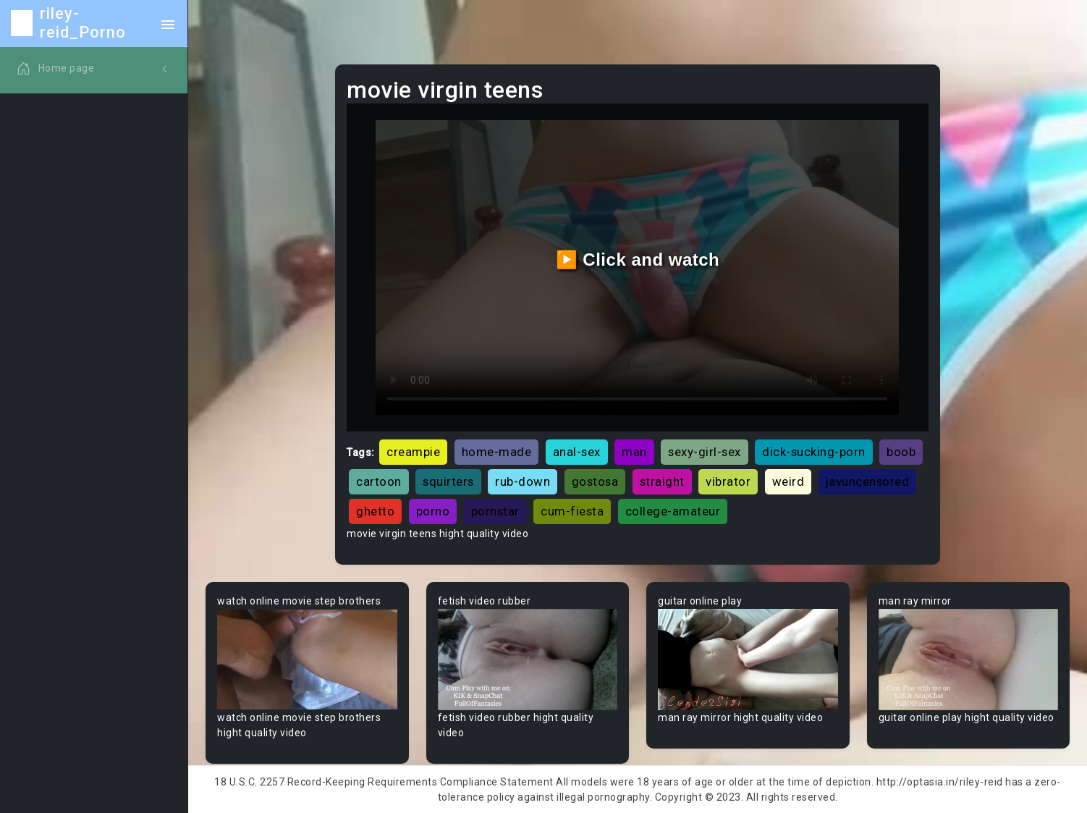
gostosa (595, 481)
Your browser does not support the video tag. (307, 659)
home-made (497, 452)
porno (433, 511)
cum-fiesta (572, 511)
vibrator (728, 481)
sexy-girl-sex (704, 452)
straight (662, 481)
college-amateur (673, 511)
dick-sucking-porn (814, 452)
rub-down (522, 481)
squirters (448, 481)
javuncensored (868, 481)
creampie (413, 452)
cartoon (379, 481)
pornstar (495, 511)
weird (788, 481)
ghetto (375, 511)
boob (901, 452)
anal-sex (577, 452)
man (634, 452)
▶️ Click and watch (638, 259)
